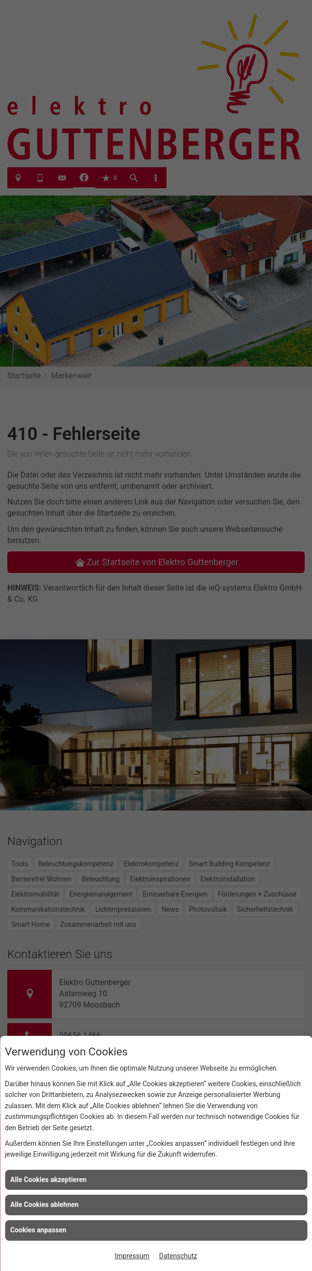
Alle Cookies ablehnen (44, 1204)
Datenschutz (178, 1256)
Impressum (132, 1256)
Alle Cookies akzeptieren (48, 1179)
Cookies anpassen (38, 1230)
